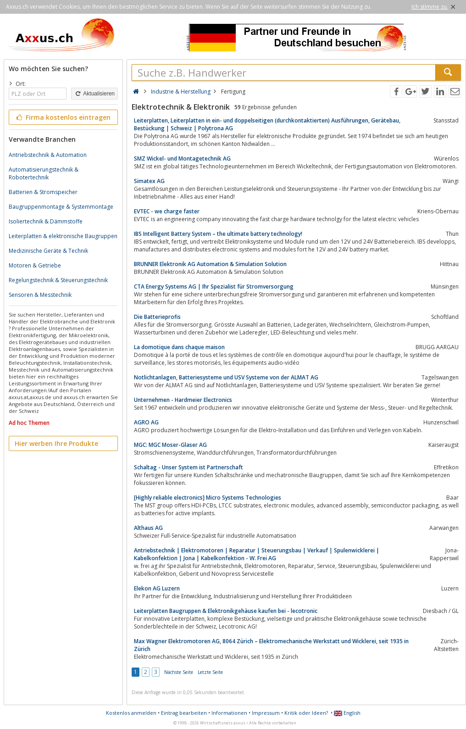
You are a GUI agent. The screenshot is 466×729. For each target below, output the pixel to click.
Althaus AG (148, 528)
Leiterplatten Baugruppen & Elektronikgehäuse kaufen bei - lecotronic (225, 611)
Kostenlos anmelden (131, 712)
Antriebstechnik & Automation (48, 155)
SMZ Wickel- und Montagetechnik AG (182, 158)
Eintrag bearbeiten (184, 712)
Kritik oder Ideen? (306, 712)
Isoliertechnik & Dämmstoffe (46, 221)
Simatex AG (149, 181)
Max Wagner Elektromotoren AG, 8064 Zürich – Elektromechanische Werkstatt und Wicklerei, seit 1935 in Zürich (271, 645)
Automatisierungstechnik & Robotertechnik (43, 173)
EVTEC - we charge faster (167, 211)
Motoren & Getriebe (35, 265)
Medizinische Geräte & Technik (48, 251)
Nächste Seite (178, 672)
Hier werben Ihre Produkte (56, 443)
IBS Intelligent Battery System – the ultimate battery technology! (218, 234)
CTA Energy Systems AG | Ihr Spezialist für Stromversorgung (214, 286)
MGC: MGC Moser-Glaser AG (170, 445)
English (347, 712)
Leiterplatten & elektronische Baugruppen (63, 236)
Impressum (266, 712)
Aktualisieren (94, 93)
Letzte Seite (210, 672)
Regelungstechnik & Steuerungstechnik (58, 280)
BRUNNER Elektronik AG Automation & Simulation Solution (210, 264)
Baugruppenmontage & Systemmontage (61, 207)
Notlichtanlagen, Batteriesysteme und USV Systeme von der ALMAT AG (226, 377)
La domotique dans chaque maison (179, 347)
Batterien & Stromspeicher (43, 192)
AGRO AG (146, 422)
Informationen (229, 712)
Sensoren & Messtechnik (40, 295)
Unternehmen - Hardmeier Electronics (183, 400)
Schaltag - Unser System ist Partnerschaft (188, 467)
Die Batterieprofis (157, 317)
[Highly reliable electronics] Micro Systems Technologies (207, 497)
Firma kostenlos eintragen (63, 117)
